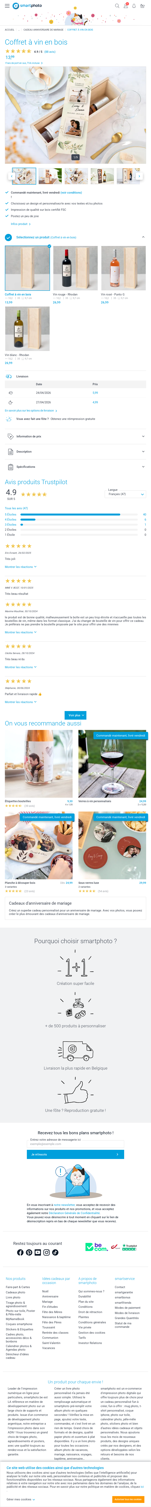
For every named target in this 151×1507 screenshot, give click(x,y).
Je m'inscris (39, 1154)
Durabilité (84, 1296)
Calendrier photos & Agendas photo (19, 1347)
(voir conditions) (71, 192)
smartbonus (122, 1297)
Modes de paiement (127, 1308)
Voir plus (74, 715)
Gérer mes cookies (21, 1499)
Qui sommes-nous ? (91, 1291)
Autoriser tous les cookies (128, 1499)
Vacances (48, 1348)
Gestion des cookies (91, 1332)
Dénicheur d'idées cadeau (17, 1356)
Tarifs (82, 1338)
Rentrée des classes (55, 1332)
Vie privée (84, 1327)
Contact (120, 1287)
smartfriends (123, 1302)
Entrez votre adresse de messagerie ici (55, 1139)
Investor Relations (90, 1343)
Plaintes (83, 1317)
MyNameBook (15, 1319)
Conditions (85, 1307)
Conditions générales (92, 1322)
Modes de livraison (127, 1313)
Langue (113, 490)
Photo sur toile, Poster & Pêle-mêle (20, 1312)
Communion (50, 1338)
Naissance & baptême (56, 1317)
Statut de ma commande (123, 1325)
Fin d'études (50, 1307)
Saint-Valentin (51, 1343)
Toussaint (48, 1327)
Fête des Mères (52, 1312)
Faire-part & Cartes (18, 1287)
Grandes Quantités (127, 1318)
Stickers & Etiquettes (19, 1329)
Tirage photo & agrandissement (16, 1304)
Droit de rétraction (90, 1312)
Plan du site (86, 1301)
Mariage (47, 1301)
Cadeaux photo (15, 1292)
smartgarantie (124, 1292)
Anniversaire (50, 1296)
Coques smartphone (19, 1324)
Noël (45, 1291)
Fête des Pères (51, 1322)
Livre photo (13, 1297)
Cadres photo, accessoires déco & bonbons (19, 1338)
